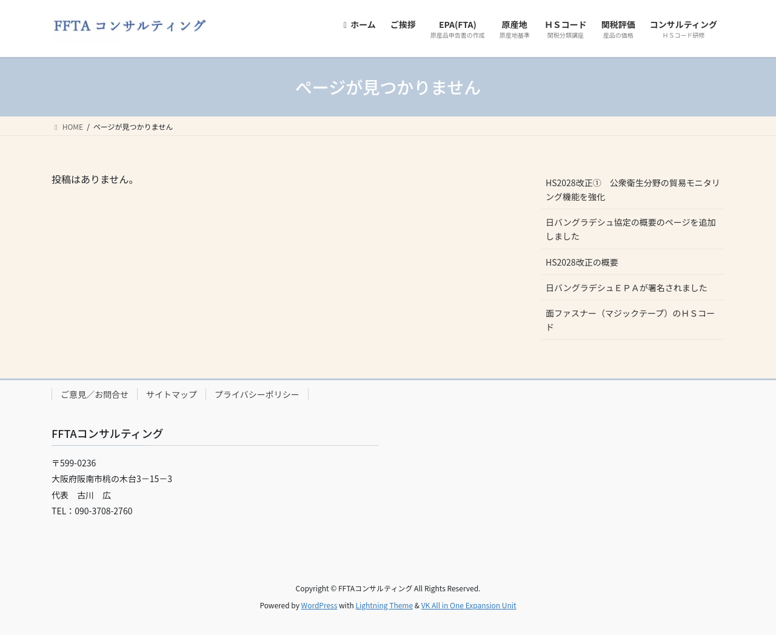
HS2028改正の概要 (582, 262)
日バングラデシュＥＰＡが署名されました (626, 287)
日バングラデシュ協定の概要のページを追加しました (630, 229)
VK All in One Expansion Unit (469, 605)
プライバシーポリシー (257, 394)
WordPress (319, 605)
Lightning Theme (384, 605)
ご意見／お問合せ (95, 394)
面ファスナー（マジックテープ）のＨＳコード (630, 320)
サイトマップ (171, 394)
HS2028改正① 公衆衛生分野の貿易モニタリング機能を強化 (633, 189)
